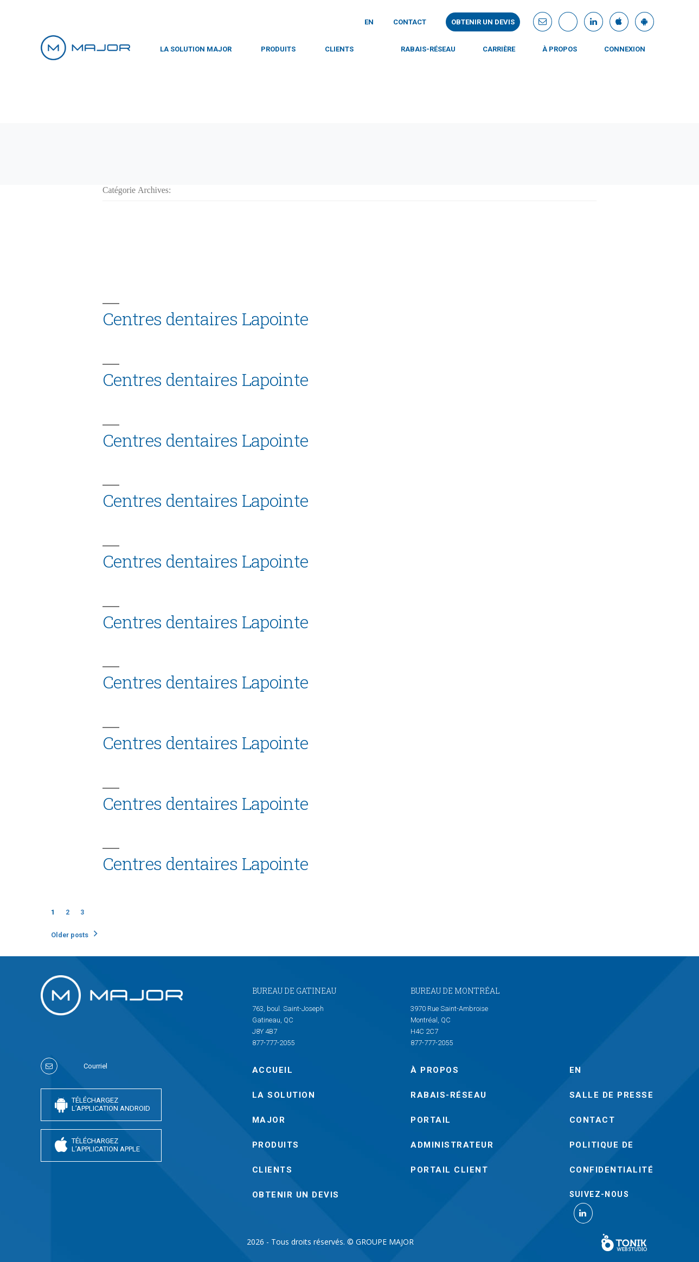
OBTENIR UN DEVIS (295, 1195)
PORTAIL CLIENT (449, 1170)
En (369, 22)
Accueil (272, 1070)
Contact (409, 22)
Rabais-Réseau (428, 49)
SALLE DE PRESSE (611, 1095)
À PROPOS (559, 49)
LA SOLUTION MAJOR (196, 49)
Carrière (499, 49)
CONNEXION (624, 49)
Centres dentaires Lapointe (205, 318)
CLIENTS (339, 49)
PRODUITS (278, 49)
